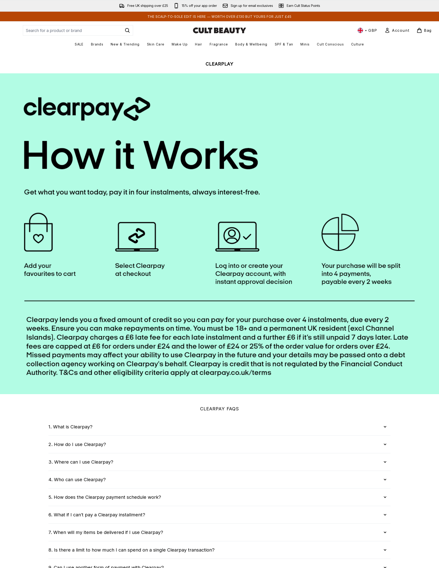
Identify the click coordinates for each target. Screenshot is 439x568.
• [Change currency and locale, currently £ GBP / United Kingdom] (367, 30)
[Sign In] (397, 30)
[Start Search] (127, 30)
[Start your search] (78, 30)
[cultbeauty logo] (219, 30)
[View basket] (424, 30)
